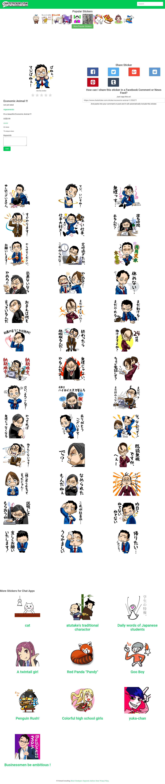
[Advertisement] (69, 47)
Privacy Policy (104, 781)
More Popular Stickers (83, 26)
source (5, 123)
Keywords (86, 781)
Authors (92, 781)
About (73, 781)
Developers (78, 781)
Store (97, 781)
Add (7, 149)
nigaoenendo (8, 109)
